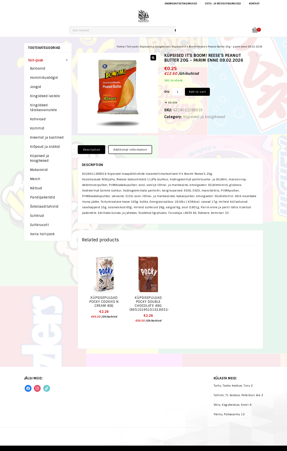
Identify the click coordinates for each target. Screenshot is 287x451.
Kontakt (254, 3)
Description (91, 149)
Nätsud (36, 188)
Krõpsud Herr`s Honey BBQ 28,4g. (256, 57)
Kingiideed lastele (45, 96)
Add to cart (197, 92)
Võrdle (172, 102)
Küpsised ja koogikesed (155, 46)
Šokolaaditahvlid (44, 206)
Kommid (37, 128)
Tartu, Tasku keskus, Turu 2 (233, 385)
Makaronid (39, 170)
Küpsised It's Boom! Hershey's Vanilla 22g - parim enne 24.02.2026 (261, 60)
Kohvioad (38, 119)
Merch (35, 179)
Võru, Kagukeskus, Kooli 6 (233, 405)
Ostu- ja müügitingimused (223, 3)
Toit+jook (132, 46)
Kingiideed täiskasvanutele (43, 107)
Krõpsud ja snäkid (45, 147)
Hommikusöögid (44, 78)
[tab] (93, 149)
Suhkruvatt (39, 225)
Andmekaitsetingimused (181, 3)
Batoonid (37, 68)
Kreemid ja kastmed (47, 137)
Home (120, 46)
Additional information (130, 149)
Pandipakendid (42, 197)
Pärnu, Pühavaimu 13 (229, 414)
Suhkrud (37, 216)
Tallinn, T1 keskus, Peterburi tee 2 (238, 395)
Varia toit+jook (42, 234)
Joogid (35, 87)
